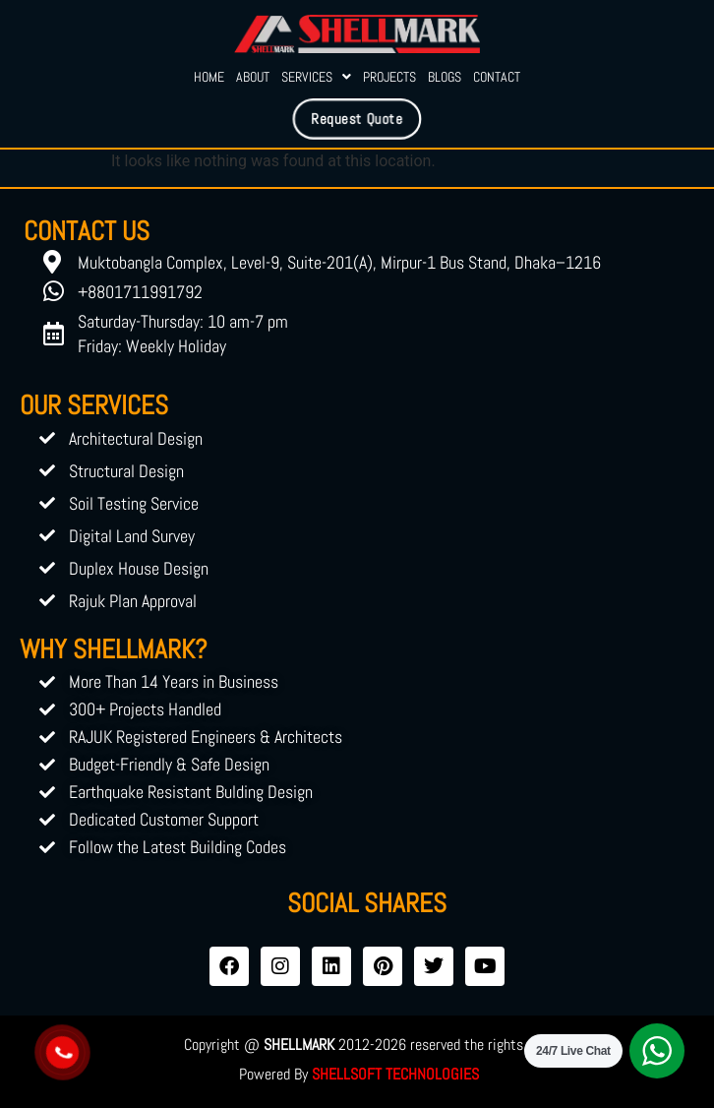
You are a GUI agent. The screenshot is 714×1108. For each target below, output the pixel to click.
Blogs (444, 77)
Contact (496, 77)
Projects (389, 77)
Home (209, 77)
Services (316, 76)
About (252, 77)
